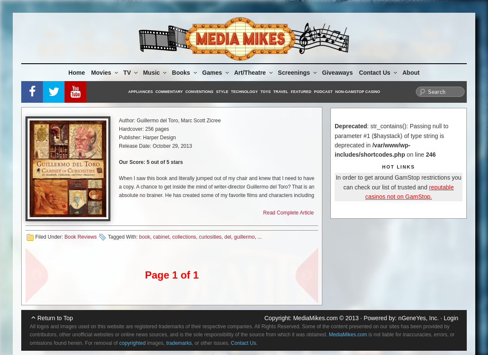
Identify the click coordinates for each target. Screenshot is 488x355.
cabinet (161, 237)
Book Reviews (81, 237)
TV (131, 72)
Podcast (323, 92)
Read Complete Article (288, 213)
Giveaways (337, 72)
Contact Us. (244, 343)
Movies (105, 72)
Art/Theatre (254, 72)
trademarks (179, 343)
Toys (265, 92)
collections (184, 237)
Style (222, 92)
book (144, 237)
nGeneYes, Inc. (418, 318)
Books (185, 72)
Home (76, 72)
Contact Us (378, 72)
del (227, 237)
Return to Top (55, 318)
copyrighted (132, 343)
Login (451, 318)
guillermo (244, 237)
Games (216, 72)
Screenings (298, 72)
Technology (244, 92)
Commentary (169, 92)
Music (155, 72)
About (411, 72)
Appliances (140, 92)
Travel (281, 92)
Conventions (200, 92)
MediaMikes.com (315, 318)
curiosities (210, 237)
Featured (301, 92)
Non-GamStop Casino (357, 92)
